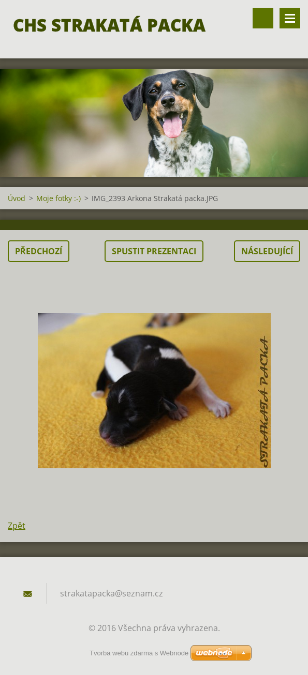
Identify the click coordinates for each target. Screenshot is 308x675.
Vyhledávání (263, 18)
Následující (267, 251)
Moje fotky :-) (58, 198)
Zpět (16, 525)
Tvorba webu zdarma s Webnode (139, 653)
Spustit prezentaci (154, 251)
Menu (290, 18)
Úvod (16, 198)
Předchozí (38, 251)
